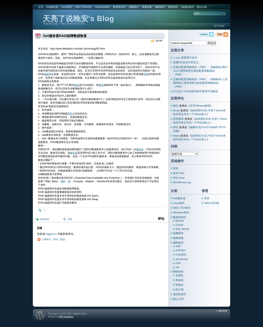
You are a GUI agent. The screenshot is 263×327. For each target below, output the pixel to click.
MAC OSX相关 (83, 7)
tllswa (176, 110)
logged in (51, 233)
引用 (69, 219)
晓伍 (175, 105)
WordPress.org (182, 182)
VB (177, 267)
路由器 (179, 280)
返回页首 (222, 311)
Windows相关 (102, 7)
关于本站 (219, 26)
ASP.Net (180, 250)
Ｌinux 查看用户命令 (185, 57)
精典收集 (147, 7)
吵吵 (175, 127)
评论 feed (178, 177)
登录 (175, 168)
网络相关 (173, 7)
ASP (178, 246)
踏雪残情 (178, 118)
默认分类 (202, 7)
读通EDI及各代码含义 (186, 62)
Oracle (179, 224)
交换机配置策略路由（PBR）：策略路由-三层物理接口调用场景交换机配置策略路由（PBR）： (200, 83)
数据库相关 (119, 7)
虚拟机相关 (187, 7)
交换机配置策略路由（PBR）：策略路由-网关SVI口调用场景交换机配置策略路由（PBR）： (200, 71)
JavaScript (181, 259)
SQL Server (182, 228)
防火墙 (179, 289)
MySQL (179, 220)
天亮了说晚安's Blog (78, 18)
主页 (40, 7)
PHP (178, 263)
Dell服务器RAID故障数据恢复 (65, 36)
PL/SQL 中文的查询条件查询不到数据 (195, 91)
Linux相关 (66, 7)
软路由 (179, 284)
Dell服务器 (52, 7)
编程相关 (160, 7)
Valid (212, 202)
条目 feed (178, 173)
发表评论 (44, 219)
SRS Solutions (66, 316)
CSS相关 (180, 254)
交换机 (179, 275)
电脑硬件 (134, 7)
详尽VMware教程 (200, 105)
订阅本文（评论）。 (54, 239)
